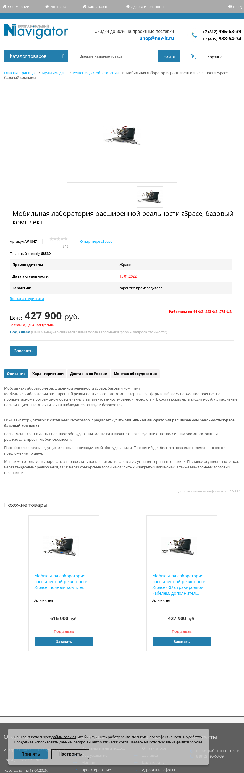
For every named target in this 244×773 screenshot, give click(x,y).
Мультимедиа (53, 72)
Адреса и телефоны (147, 6)
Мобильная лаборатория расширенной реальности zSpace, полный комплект (61, 581)
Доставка (58, 6)
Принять (30, 754)
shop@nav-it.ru (157, 38)
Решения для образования (96, 72)
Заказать (23, 350)
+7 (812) (222, 31)
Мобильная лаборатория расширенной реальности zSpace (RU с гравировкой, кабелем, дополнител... (179, 584)
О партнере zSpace (96, 241)
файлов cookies (189, 742)
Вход (237, 6)
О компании (18, 6)
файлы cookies (63, 736)
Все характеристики (27, 298)
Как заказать (99, 6)
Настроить (70, 754)
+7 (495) (222, 38)
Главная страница (19, 72)
